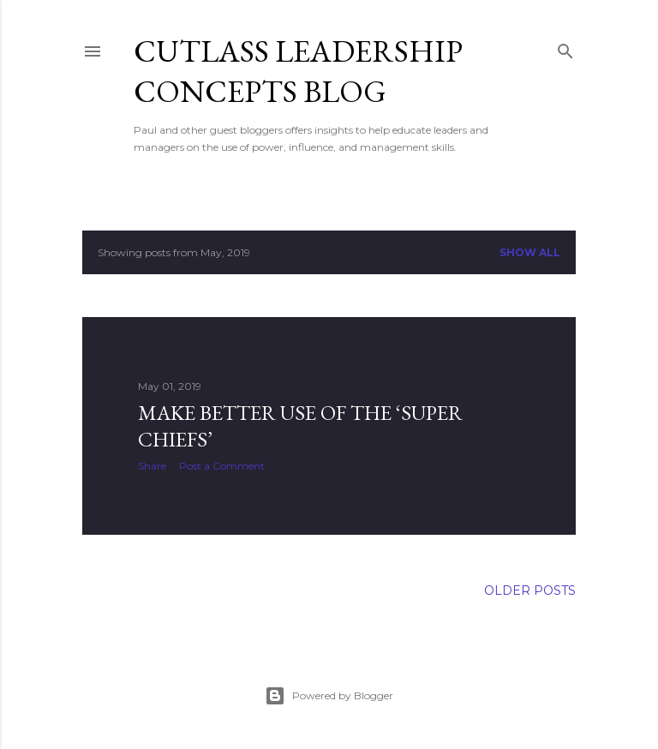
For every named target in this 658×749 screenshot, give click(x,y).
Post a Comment (222, 465)
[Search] (565, 47)
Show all (529, 252)
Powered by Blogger (329, 696)
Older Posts (530, 590)
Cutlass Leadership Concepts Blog (298, 71)
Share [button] (152, 465)
